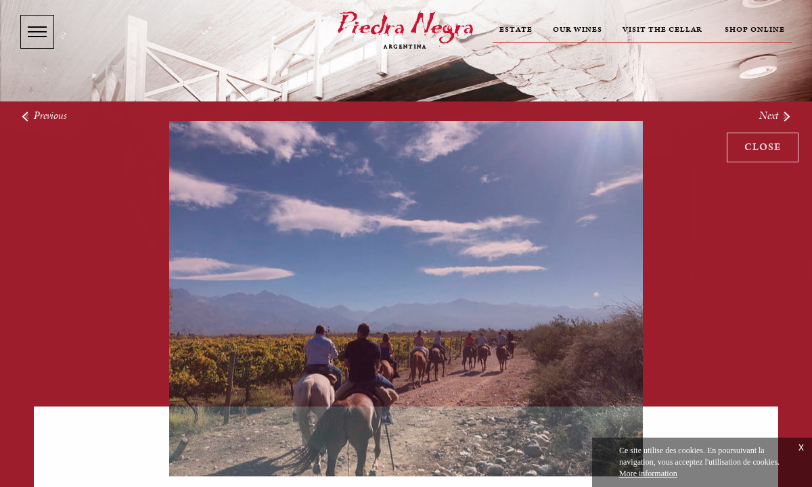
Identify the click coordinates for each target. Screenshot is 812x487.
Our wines (577, 29)
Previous (43, 115)
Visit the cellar (662, 29)
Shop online (755, 29)
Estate (516, 29)
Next (775, 115)
